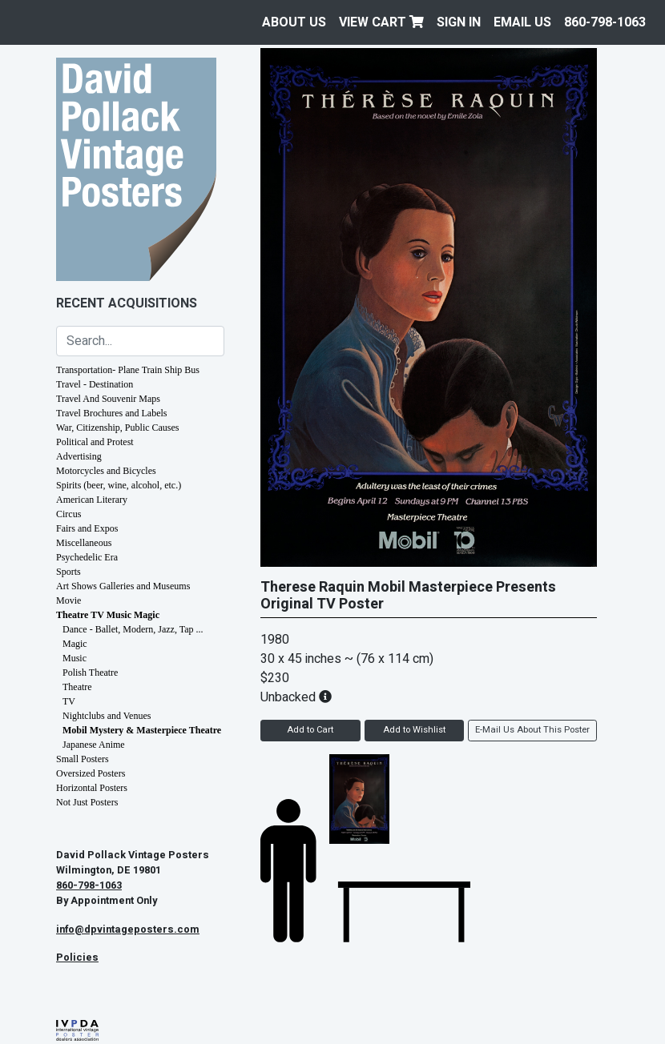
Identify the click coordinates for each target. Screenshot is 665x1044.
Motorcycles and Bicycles (106, 470)
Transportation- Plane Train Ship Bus (128, 369)
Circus (68, 514)
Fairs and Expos (87, 528)
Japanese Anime (93, 744)
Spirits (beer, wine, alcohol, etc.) (118, 485)
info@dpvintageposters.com (128, 929)
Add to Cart (310, 730)
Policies (77, 957)
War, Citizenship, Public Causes (117, 427)
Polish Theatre (90, 672)
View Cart (381, 22)
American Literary (91, 499)
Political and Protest (95, 442)
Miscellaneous (83, 542)
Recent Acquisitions (126, 303)
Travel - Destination (94, 384)
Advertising (79, 456)
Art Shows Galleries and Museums (123, 586)
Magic (74, 643)
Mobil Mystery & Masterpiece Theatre (141, 730)
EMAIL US (522, 22)
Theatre (77, 687)
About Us (294, 22)
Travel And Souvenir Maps (108, 398)
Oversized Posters (90, 773)
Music (74, 658)
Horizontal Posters (91, 787)
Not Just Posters (87, 802)
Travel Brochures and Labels (111, 413)
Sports (68, 571)
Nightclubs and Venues (106, 715)
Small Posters (82, 759)
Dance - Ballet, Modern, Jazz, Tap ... (133, 629)
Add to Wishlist (414, 730)
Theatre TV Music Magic (107, 614)
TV (68, 701)
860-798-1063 (605, 22)
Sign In (459, 22)
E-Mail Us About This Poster (532, 730)
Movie (68, 600)
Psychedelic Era (87, 557)
